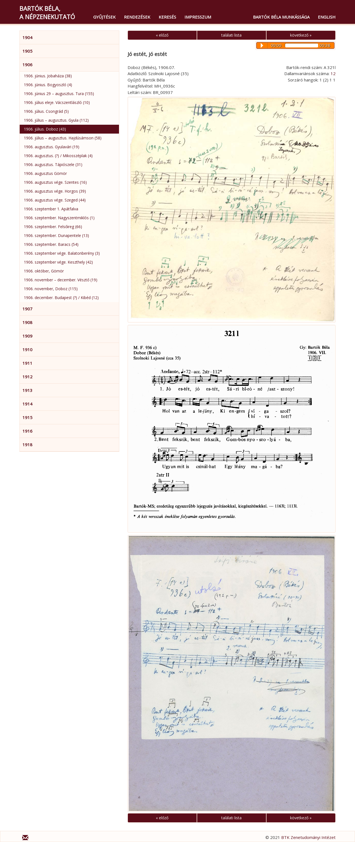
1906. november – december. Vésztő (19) (60, 279)
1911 (27, 363)
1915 (27, 417)
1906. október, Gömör (44, 271)
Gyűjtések (104, 17)
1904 (27, 37)
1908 (27, 322)
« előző (162, 35)
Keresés (167, 17)
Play (262, 45)
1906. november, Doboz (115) (51, 288)
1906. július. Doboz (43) (45, 129)
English (327, 17)
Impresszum (197, 17)
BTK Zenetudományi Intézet (308, 837)
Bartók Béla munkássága (281, 17)
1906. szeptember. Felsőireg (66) (53, 226)
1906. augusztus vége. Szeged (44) (55, 200)
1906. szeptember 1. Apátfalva (51, 208)
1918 (27, 444)
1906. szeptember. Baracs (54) (51, 244)
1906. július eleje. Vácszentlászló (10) (57, 102)
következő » (300, 35)
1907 (27, 309)
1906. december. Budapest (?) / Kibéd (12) (61, 297)
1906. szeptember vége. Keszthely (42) (58, 262)
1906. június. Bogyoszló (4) (48, 84)
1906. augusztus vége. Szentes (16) (55, 182)
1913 (27, 390)
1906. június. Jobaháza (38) (48, 75)
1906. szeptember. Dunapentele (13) (56, 235)
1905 (27, 51)
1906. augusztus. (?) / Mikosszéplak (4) (58, 155)
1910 (27, 349)
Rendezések (137, 17)
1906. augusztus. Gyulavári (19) (51, 146)
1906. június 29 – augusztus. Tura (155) (59, 93)
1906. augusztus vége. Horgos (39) (55, 191)
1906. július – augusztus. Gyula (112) (56, 120)
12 (333, 73)
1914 (27, 404)
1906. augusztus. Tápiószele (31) (53, 164)
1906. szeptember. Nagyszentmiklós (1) (59, 217)
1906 (27, 64)
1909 (27, 336)
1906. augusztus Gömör (45, 173)
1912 (27, 376)
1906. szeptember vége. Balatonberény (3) (62, 253)
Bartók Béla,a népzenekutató (47, 12)
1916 (27, 431)
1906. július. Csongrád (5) (46, 111)
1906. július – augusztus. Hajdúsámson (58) (63, 138)
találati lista (231, 35)
